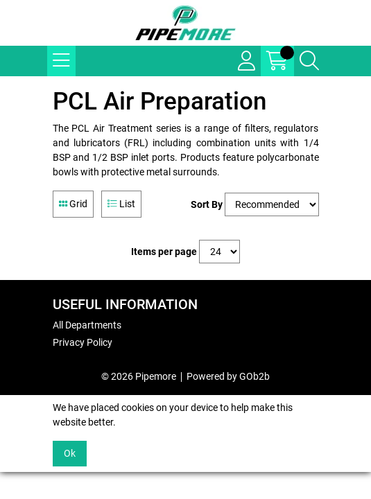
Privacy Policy (82, 342)
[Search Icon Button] (309, 61)
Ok (70, 453)
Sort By (207, 204)
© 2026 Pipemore (138, 376)
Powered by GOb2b (228, 376)
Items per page (164, 251)
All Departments (87, 325)
